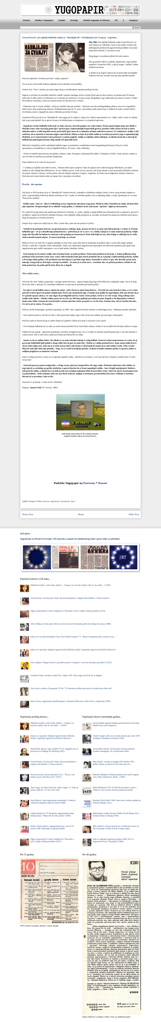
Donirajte (74, 20)
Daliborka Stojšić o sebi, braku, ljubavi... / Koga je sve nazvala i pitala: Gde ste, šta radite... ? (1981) (70, 585)
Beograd (32, 501)
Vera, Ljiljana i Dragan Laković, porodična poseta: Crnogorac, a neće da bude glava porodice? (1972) (71, 662)
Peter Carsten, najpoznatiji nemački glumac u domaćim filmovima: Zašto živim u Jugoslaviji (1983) (70, 701)
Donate (102, 483)
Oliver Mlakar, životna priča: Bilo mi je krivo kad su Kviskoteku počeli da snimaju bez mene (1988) (70, 624)
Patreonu (89, 483)
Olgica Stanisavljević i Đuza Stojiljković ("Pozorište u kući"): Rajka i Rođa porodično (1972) (67, 611)
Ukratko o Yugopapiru (44, 20)
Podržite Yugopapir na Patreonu (96, 20)
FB (116, 20)
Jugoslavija (54, 501)
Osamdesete (65, 501)
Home (81, 514)
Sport (73, 501)
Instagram (133, 20)
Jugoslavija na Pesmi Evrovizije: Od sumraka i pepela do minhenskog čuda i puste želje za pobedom (70, 538)
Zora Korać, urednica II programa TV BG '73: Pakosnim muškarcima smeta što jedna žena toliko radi (70, 688)
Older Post (134, 514)
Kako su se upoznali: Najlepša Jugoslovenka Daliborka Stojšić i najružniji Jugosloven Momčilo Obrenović (73, 650)
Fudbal (39, 501)
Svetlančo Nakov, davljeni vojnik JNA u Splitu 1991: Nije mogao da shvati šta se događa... (66, 675)
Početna (26, 20)
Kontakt (62, 20)
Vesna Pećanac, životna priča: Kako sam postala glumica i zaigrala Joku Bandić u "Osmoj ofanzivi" (70, 598)
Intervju (46, 501)
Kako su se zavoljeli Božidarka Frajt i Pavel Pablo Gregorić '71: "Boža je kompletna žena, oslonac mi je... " (73, 637)
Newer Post (27, 514)
